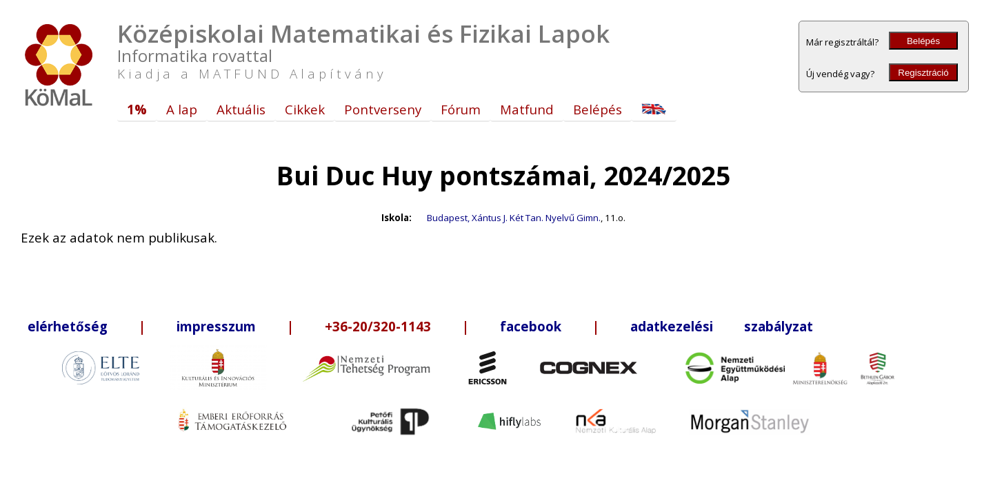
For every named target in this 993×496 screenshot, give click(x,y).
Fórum (461, 109)
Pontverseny (382, 109)
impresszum (216, 326)
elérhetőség (68, 326)
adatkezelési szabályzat (721, 326)
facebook (530, 326)
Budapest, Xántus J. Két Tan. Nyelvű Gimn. (514, 217)
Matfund (527, 109)
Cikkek (305, 109)
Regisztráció (923, 73)
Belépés (923, 41)
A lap (181, 109)
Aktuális (241, 109)
